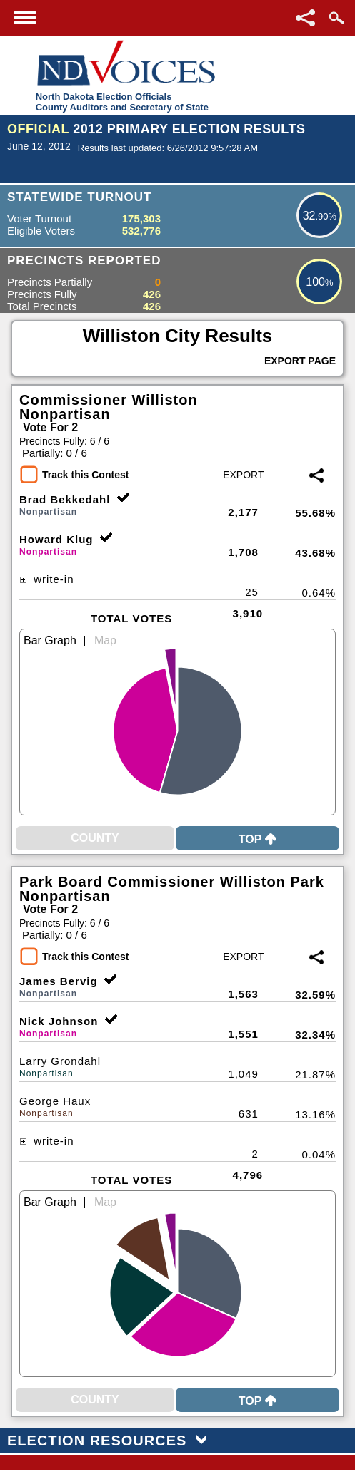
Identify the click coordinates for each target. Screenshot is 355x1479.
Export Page (300, 360)
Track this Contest (85, 474)
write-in (46, 579)
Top (258, 839)
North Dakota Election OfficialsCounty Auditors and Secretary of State (122, 102)
